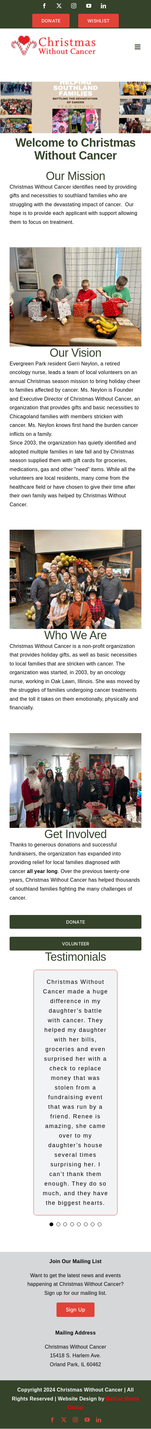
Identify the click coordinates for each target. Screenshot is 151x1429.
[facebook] (52, 1419)
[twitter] (63, 1419)
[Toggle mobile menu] (138, 47)
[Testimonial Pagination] (51, 1224)
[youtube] (87, 1419)
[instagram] (75, 1419)
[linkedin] (98, 1419)
